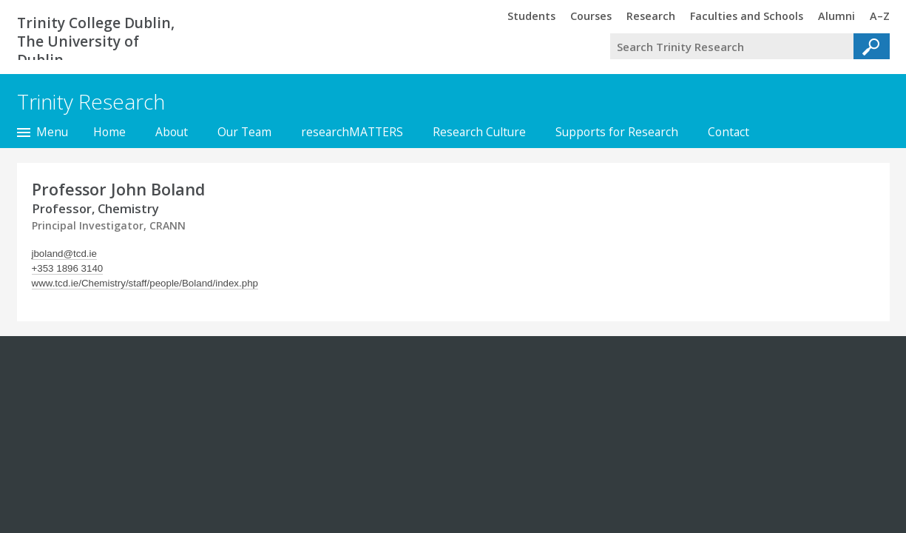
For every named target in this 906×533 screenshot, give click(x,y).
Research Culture (479, 132)
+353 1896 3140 (68, 268)
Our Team (244, 132)
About (171, 132)
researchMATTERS (352, 132)
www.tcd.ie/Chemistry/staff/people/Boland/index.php (145, 283)
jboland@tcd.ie (64, 253)
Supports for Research (616, 132)
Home (109, 132)
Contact (728, 132)
